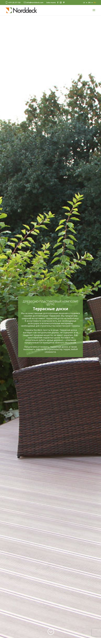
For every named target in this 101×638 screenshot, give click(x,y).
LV (84, 2)
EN (89, 2)
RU (95, 2)
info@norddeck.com (33, 2)
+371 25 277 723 (12, 2)
